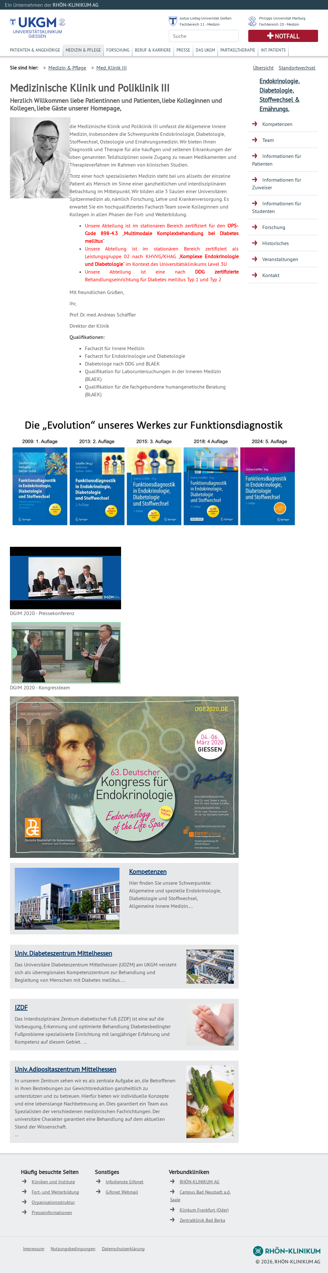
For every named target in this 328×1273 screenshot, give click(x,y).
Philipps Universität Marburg (282, 18)
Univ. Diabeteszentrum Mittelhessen (63, 953)
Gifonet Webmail (122, 1192)
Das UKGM (205, 50)
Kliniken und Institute (53, 1182)
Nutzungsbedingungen (73, 1249)
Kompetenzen (148, 871)
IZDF (21, 1007)
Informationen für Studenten (276, 207)
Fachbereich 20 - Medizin (279, 24)
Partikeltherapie (237, 50)
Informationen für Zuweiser (276, 184)
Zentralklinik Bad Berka (202, 1220)
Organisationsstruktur (53, 1202)
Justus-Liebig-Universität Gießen (206, 18)
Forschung (117, 50)
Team (268, 140)
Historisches (275, 243)
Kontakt (270, 275)
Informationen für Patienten (276, 160)
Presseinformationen (52, 1212)
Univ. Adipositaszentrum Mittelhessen (65, 1069)
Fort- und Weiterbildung (55, 1192)
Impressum (33, 1249)
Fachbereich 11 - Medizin (200, 24)
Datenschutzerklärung (123, 1249)
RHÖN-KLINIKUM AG (199, 1182)
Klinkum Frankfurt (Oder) (204, 1210)
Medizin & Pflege (83, 50)
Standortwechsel (297, 67)
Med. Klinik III (111, 67)
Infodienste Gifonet (125, 1182)
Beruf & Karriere (153, 50)
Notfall (287, 36)
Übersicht (263, 67)
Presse (183, 50)
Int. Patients (273, 50)
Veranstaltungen (280, 259)
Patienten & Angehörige (35, 50)
